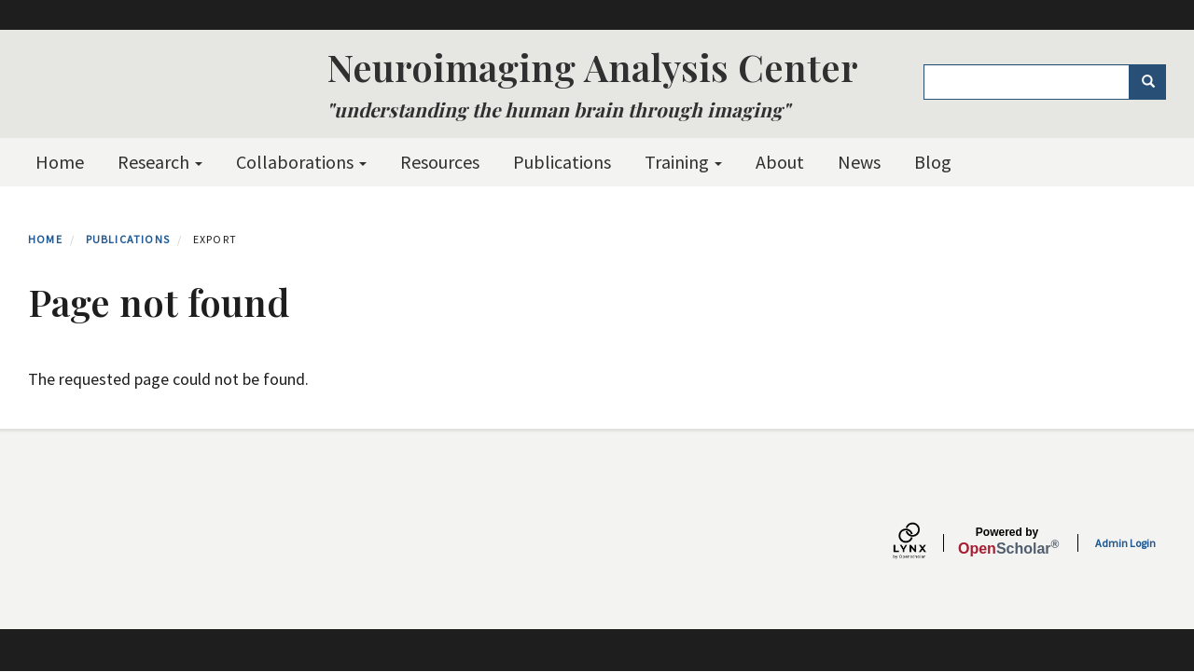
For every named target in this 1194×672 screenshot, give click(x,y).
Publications (562, 161)
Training (683, 161)
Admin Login (1125, 543)
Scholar (1007, 541)
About (780, 161)
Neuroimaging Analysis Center (592, 66)
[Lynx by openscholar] (925, 543)
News (859, 161)
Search (1154, 82)
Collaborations (301, 161)
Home (59, 161)
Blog (932, 161)
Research (160, 161)
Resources (439, 161)
